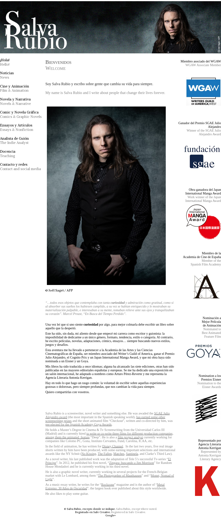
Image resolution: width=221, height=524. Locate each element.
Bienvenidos (58, 65)
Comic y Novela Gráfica (21, 114)
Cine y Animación (14, 88)
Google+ (110, 515)
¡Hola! (5, 62)
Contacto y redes (20, 166)
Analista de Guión (14, 140)
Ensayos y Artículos (16, 127)
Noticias (7, 75)
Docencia (7, 153)
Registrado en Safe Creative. (92, 512)
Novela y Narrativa (15, 101)
